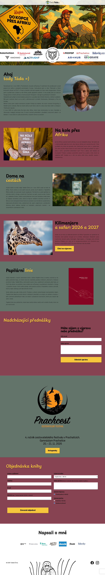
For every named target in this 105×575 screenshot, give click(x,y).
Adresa (20, 495)
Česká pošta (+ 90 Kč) (62, 494)
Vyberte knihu (58, 474)
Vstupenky (52, 450)
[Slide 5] (57, 63)
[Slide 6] (60, 63)
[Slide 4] (54, 63)
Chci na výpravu (64, 248)
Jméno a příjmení (12, 474)
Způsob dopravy (59, 492)
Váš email (64, 336)
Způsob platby (58, 498)
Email (9, 488)
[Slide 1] (45, 63)
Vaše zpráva (65, 343)
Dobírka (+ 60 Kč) (60, 501)
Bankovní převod (61, 503)
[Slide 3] (51, 63)
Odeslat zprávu (81, 359)
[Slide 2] (48, 63)
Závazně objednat (28, 510)
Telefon (9, 481)
